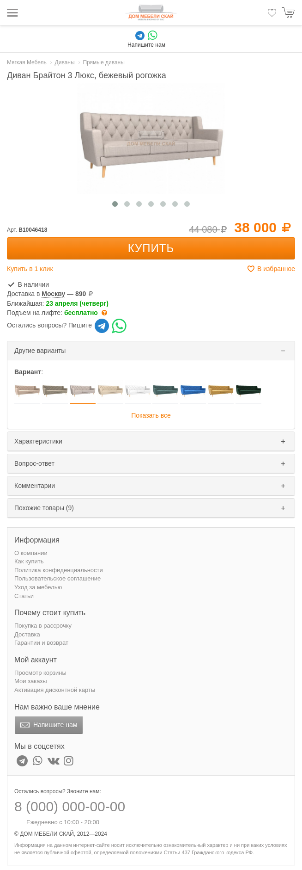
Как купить (28, 561)
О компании (31, 552)
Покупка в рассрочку (43, 625)
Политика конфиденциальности (58, 570)
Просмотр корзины (40, 672)
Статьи (24, 595)
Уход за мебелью (38, 587)
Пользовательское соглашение (57, 578)
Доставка (27, 634)
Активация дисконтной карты (54, 689)
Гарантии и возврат (41, 642)
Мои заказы (30, 681)
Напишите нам (47, 725)
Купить (151, 248)
